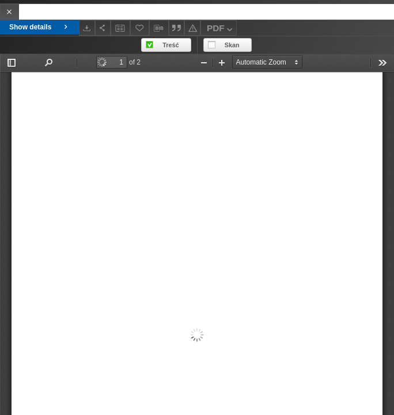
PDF (221, 29)
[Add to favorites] (140, 28)
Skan (232, 45)
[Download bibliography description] (159, 28)
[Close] (9, 12)
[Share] (103, 28)
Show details (39, 27)
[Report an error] (192, 28)
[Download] (87, 28)
